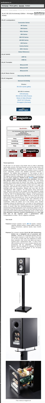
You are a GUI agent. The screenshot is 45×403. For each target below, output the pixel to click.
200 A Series (21, 10)
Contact (27, 6)
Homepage (5, 6)
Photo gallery (14, 6)
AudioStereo (5, 10)
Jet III (30, 177)
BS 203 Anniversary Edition (33, 10)
